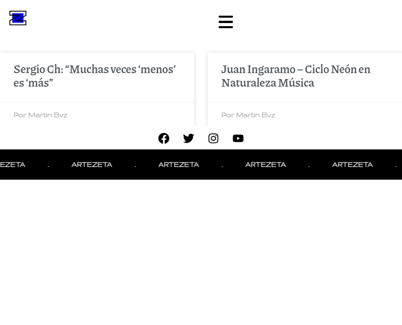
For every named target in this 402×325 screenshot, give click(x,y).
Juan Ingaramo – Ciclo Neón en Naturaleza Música (295, 75)
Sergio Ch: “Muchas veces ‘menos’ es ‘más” (95, 75)
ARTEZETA (94, 164)
